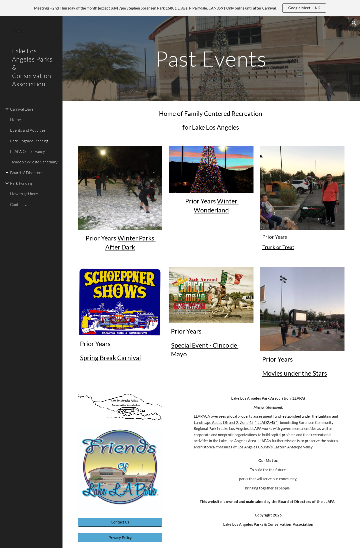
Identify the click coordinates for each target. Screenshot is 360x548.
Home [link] (15, 119)
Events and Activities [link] (28, 130)
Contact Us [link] (19, 204)
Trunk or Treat (278, 247)
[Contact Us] (120, 522)
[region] (180, 8)
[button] (354, 23)
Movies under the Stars (294, 373)
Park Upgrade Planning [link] (29, 140)
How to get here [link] (24, 193)
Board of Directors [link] (26, 172)
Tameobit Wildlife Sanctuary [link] (34, 161)
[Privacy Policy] (120, 537)
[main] (211, 58)
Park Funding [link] (21, 183)
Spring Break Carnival (110, 357)
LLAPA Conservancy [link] (27, 151)
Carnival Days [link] (22, 109)
